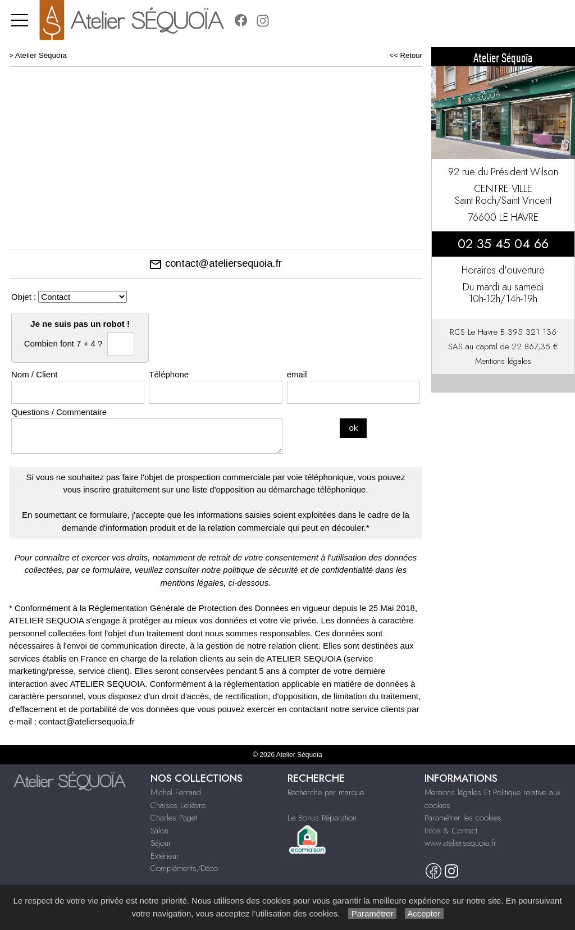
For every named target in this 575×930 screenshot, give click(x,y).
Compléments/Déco (184, 868)
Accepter (424, 913)
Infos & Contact (451, 830)
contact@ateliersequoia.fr (215, 263)
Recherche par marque (326, 792)
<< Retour (405, 55)
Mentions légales (503, 361)
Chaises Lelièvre (178, 805)
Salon (159, 830)
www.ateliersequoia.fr (460, 843)
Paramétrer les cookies (463, 818)
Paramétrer (372, 913)
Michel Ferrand (175, 792)
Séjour (160, 843)
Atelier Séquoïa (41, 55)
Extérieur (164, 856)
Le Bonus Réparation (322, 818)
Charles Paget (173, 818)
